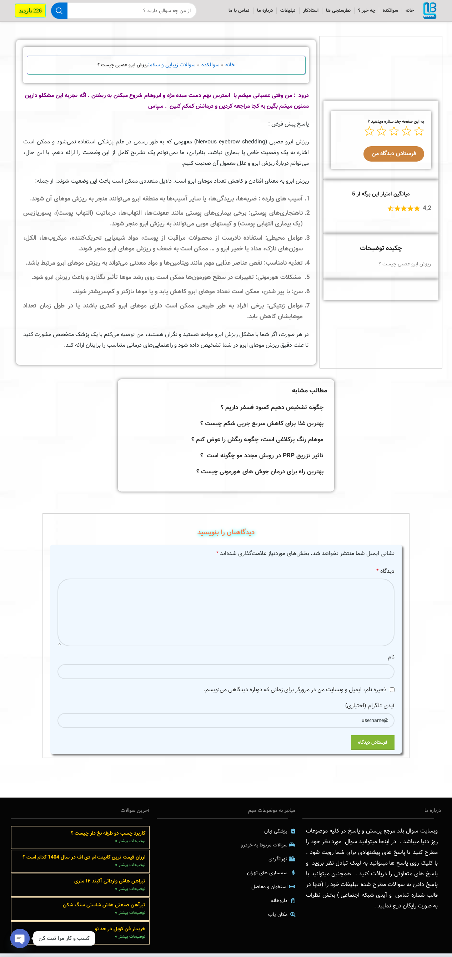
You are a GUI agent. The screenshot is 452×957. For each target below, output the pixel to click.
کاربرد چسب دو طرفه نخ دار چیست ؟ (108, 836)
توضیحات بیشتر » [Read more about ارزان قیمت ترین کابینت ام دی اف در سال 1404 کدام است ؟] (130, 868)
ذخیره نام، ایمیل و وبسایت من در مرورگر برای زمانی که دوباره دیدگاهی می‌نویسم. (295, 693)
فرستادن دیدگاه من (394, 157)
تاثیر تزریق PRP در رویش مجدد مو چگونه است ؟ (261, 459)
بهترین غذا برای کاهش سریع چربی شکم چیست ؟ (261, 427)
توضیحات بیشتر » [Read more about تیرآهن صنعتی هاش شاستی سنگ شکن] (130, 916)
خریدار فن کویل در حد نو (120, 932)
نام (391, 660)
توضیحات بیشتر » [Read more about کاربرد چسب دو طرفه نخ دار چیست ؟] (130, 844)
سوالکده (210, 68)
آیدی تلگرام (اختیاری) (370, 709)
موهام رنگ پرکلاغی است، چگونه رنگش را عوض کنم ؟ (257, 443)
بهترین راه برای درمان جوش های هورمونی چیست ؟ (259, 475)
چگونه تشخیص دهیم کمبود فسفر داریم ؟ (272, 411)
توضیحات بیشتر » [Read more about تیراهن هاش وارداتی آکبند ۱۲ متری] (130, 892)
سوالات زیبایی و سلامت (172, 68)
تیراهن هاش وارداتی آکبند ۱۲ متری (109, 884)
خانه (230, 68)
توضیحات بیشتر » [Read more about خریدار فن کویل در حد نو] (130, 940)
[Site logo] (428, 12)
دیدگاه (385, 574)
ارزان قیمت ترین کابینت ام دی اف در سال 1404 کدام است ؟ (83, 860)
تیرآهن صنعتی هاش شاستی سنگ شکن (103, 908)
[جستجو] (122, 12)
